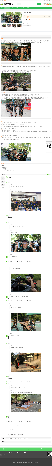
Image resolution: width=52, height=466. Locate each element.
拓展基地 (17, 7)
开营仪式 (9, 177)
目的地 (12, 7)
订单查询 (43, 0)
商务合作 (18, 452)
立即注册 (5, 0)
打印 (2, 187)
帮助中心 (25, 452)
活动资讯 (22, 7)
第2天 (2, 178)
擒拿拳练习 (8, 337)
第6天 (2, 184)
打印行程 (48, 174)
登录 (2, 0)
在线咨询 (28, 7)
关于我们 (10, 452)
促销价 (25, 17)
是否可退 (24, 23)
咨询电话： (25, 19)
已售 (44, 16)
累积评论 (49, 16)
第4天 (2, 181)
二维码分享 (16, 27)
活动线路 (7, 7)
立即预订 (27, 25)
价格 (24, 15)
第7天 (2, 185)
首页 (2, 7)
